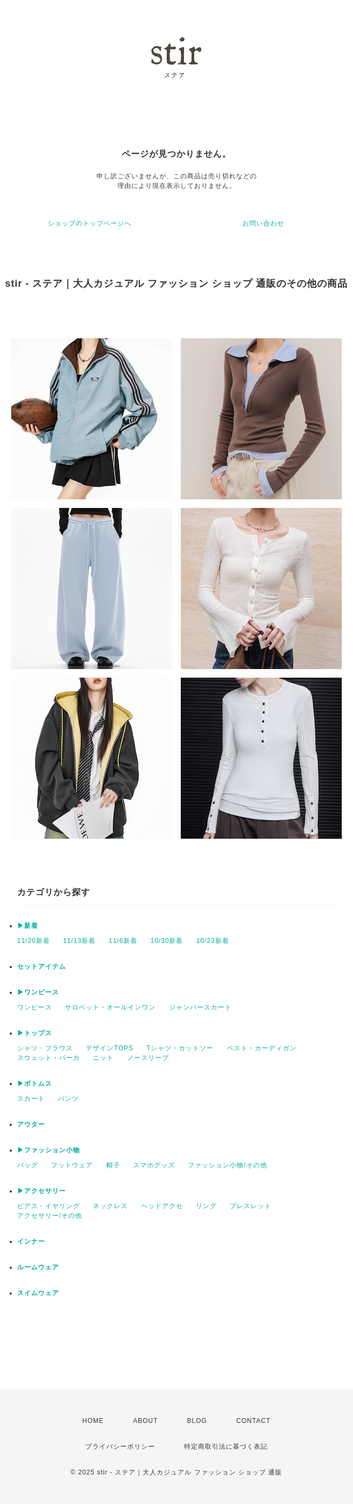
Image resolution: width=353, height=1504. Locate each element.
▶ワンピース (38, 992)
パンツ (68, 1098)
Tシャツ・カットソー (180, 1048)
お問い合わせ (263, 223)
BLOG (197, 1421)
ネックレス (110, 1206)
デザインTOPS (109, 1048)
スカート (31, 1098)
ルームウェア (38, 1267)
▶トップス (34, 1033)
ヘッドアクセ (162, 1206)
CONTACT (253, 1421)
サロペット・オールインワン (110, 1007)
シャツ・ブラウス (45, 1048)
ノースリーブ (148, 1058)
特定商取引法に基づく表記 (226, 1446)
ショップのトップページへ (89, 223)
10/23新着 (212, 940)
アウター (31, 1124)
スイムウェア (38, 1293)
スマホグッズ (154, 1165)
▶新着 (27, 925)
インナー (31, 1241)
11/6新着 (123, 940)
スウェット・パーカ (48, 1058)
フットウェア (72, 1165)
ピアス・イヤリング (48, 1206)
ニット (103, 1058)
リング (206, 1206)
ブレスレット (250, 1206)
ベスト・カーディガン (262, 1048)
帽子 (113, 1165)
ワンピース (34, 1007)
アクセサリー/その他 (49, 1215)
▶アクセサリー (41, 1191)
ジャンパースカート (200, 1007)
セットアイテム (41, 966)
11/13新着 (79, 940)
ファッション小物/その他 (227, 1165)
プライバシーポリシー (120, 1446)
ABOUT (145, 1421)
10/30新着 (166, 940)
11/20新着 (33, 940)
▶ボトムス (34, 1083)
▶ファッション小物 (48, 1150)
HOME (93, 1421)
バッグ (27, 1165)
